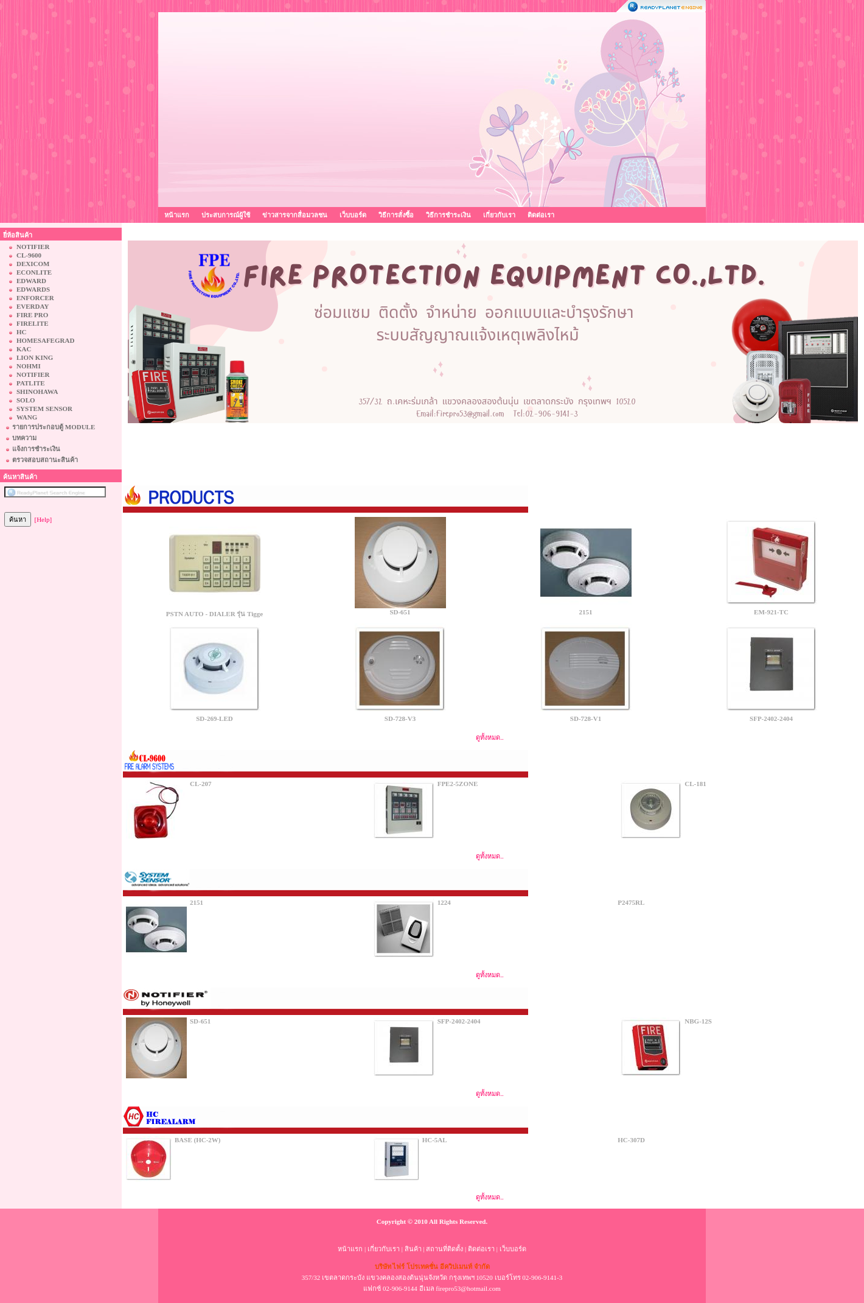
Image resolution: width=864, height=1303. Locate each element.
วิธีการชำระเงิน (448, 215)
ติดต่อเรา (541, 215)
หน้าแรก (176, 215)
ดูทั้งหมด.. (490, 737)
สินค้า (413, 1248)
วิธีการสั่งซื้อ (396, 215)
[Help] (43, 519)
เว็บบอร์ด (353, 215)
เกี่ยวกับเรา (499, 215)
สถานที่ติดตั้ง (444, 1248)
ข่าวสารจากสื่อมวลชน (294, 215)
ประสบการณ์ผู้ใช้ (225, 215)
